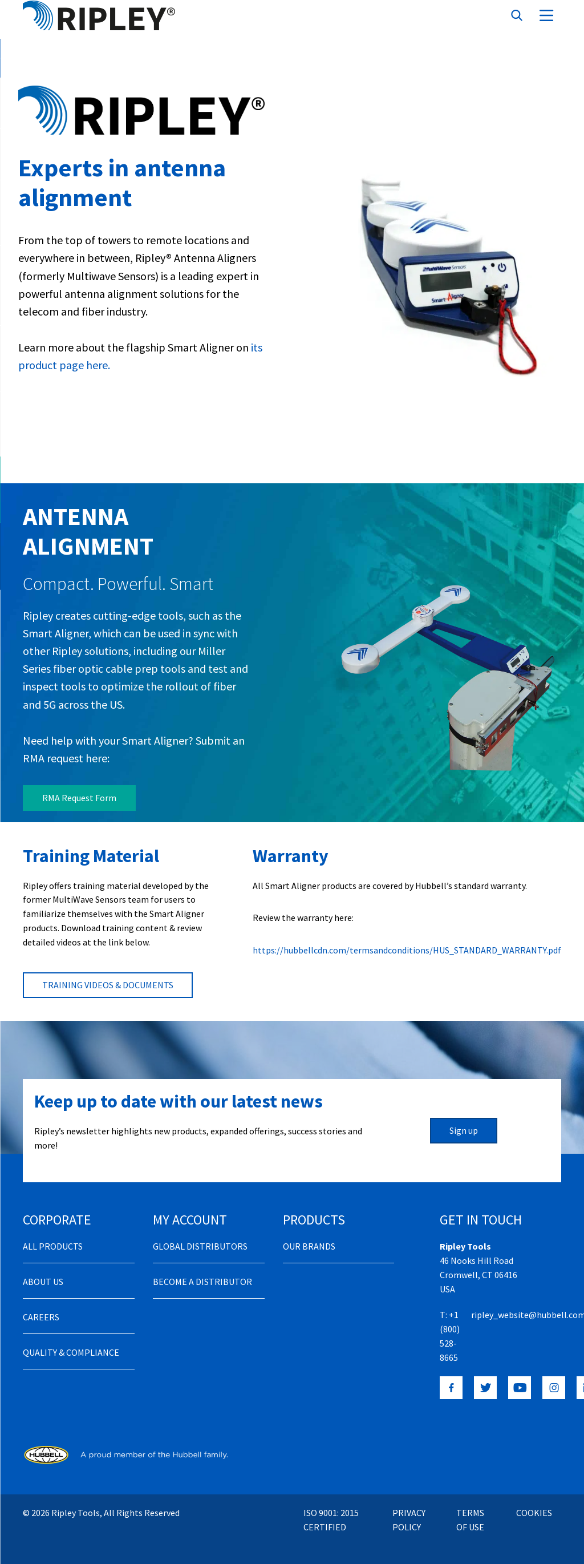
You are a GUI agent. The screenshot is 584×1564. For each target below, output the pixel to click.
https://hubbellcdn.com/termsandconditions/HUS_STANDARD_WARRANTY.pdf (407, 938)
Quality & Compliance (71, 1341)
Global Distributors (200, 1234)
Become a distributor (202, 1270)
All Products (53, 1234)
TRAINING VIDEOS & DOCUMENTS (107, 973)
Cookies (534, 1501)
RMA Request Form (79, 797)
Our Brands (309, 1234)
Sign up (463, 1119)
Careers (41, 1305)
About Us (43, 1270)
